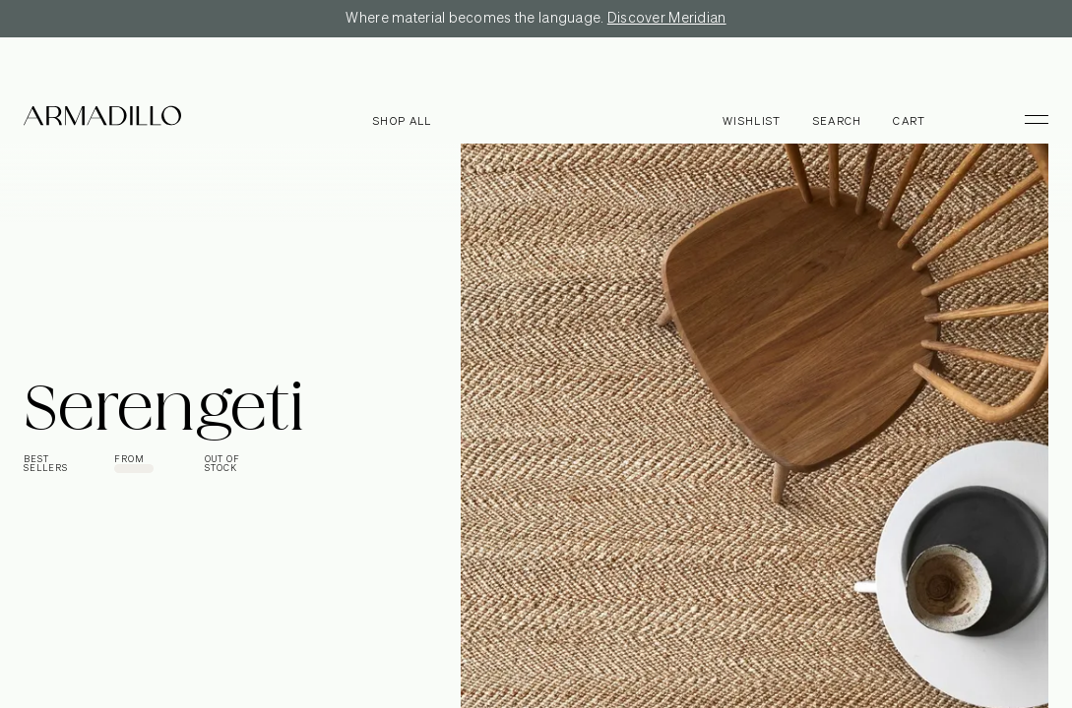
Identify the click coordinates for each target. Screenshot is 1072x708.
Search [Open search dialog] (837, 121)
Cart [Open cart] (909, 121)
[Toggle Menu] (1027, 119)
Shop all (402, 121)
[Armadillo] (102, 119)
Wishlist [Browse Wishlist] (752, 121)
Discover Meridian (666, 19)
